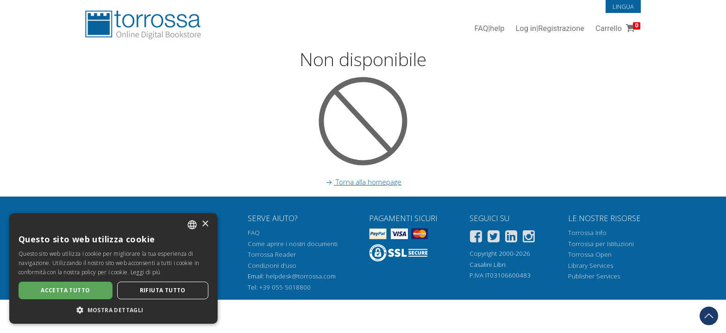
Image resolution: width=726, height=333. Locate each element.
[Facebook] (476, 237)
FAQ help (489, 29)
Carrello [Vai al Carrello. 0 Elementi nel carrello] (616, 29)
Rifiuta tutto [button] (163, 290)
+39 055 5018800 (285, 287)
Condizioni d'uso (272, 265)
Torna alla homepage (363, 181)
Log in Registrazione (549, 29)
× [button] (204, 224)
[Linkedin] (511, 237)
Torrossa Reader (272, 254)
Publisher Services (594, 276)
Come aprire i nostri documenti (293, 244)
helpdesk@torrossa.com (301, 276)
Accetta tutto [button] (65, 290)
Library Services (590, 265)
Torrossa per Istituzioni (601, 244)
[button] (113, 309)
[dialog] (113, 268)
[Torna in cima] (709, 316)
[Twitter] (493, 237)
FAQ (254, 232)
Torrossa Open (590, 254)
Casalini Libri (487, 264)
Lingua (623, 6)
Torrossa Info (587, 232)
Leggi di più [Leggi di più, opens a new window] (146, 272)
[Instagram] (529, 237)
